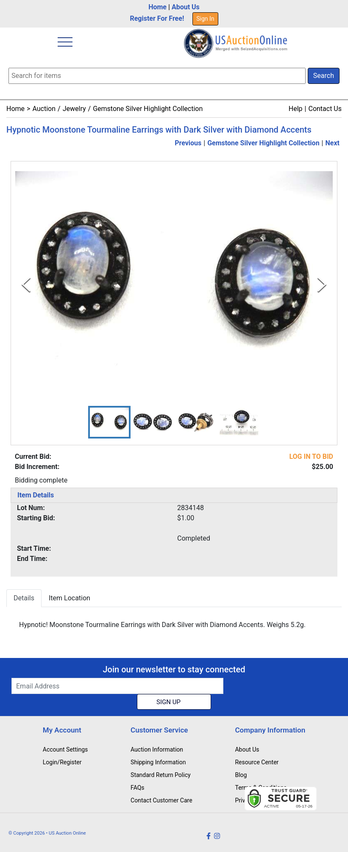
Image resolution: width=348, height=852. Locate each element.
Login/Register (62, 762)
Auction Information (157, 749)
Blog (241, 775)
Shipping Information (158, 762)
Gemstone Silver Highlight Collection (148, 109)
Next (333, 143)
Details (24, 598)
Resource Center (256, 762)
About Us (186, 7)
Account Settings (65, 749)
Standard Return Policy (161, 775)
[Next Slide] (322, 284)
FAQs (138, 787)
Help (296, 109)
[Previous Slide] (26, 284)
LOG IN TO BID (311, 456)
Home (157, 7)
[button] (109, 422)
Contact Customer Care (161, 800)
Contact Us (325, 109)
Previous (188, 143)
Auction (44, 109)
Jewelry (74, 109)
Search (323, 76)
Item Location (69, 598)
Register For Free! (157, 18)
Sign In (205, 18)
